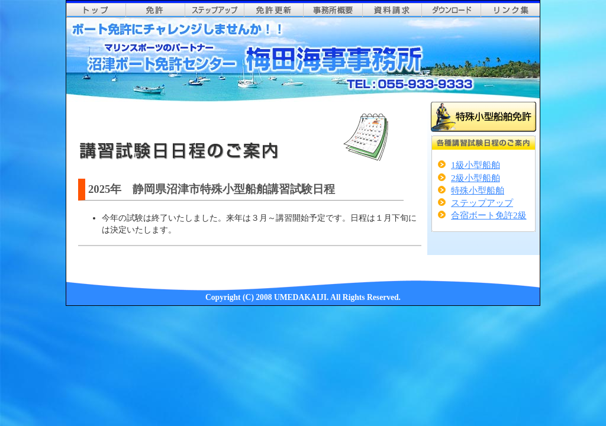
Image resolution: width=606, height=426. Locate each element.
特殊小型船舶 (477, 190)
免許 (155, 10)
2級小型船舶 (475, 178)
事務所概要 (332, 10)
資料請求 (391, 10)
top (95, 10)
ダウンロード (451, 10)
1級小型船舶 (475, 165)
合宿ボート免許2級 (489, 215)
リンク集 (510, 10)
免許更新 (273, 10)
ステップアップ (214, 10)
